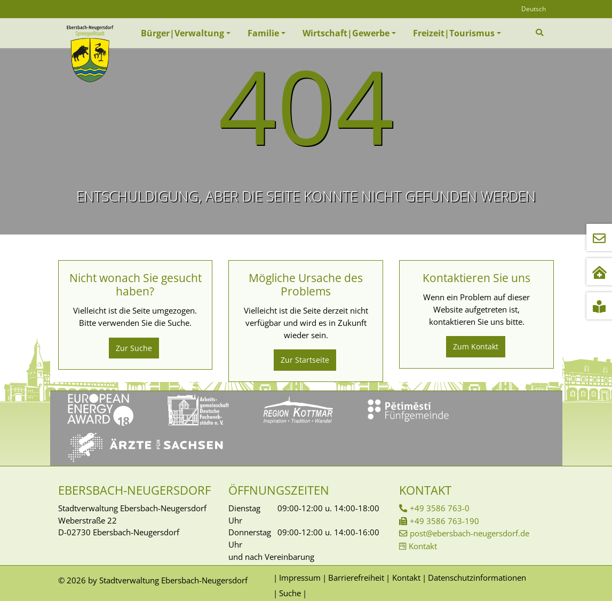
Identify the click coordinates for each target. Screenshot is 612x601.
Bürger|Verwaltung (182, 33)
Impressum (300, 577)
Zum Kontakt (475, 346)
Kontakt (423, 546)
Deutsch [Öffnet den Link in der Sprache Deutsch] (533, 8)
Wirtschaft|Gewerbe (346, 33)
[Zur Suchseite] (540, 32)
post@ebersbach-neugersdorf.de (469, 533)
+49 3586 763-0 (440, 508)
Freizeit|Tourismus (454, 33)
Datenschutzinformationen (477, 577)
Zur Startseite (305, 360)
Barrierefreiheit (356, 577)
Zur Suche (134, 348)
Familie (263, 33)
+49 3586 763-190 (444, 521)
